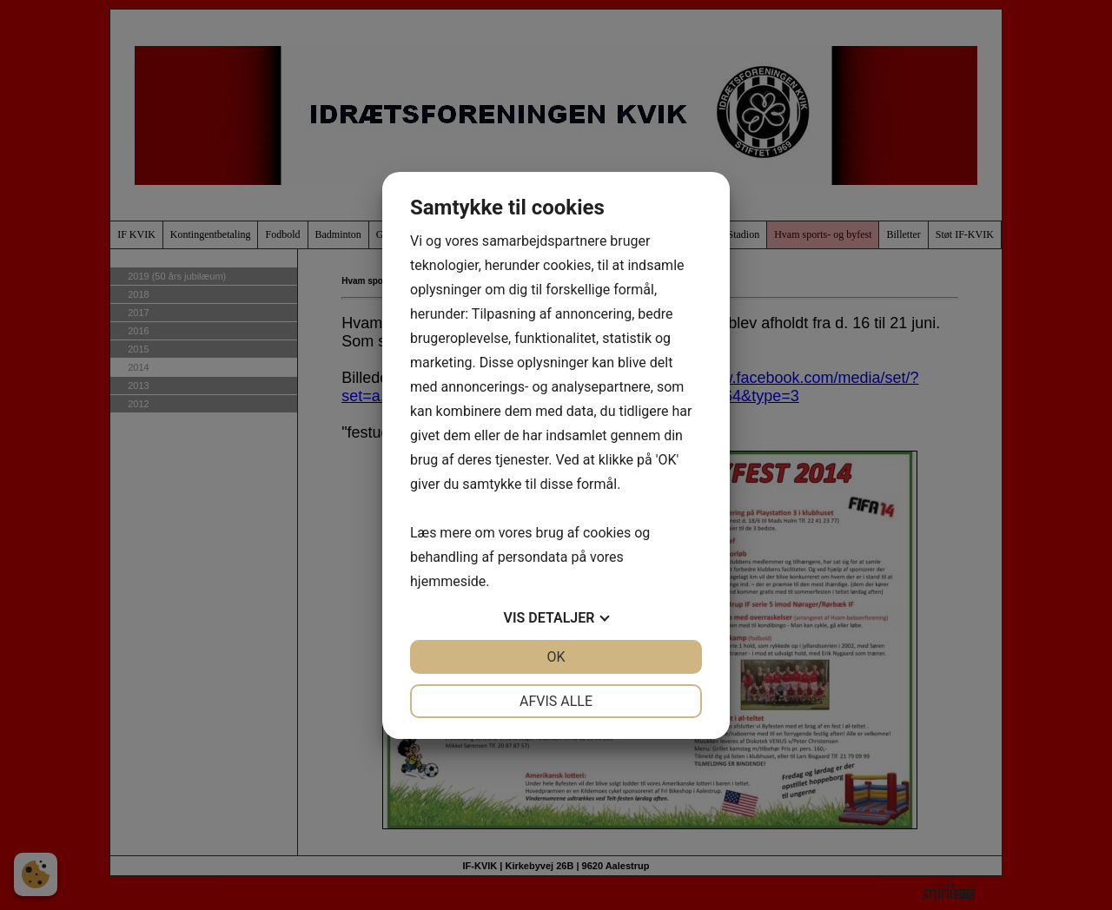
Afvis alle (556, 701)
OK (555, 657)
